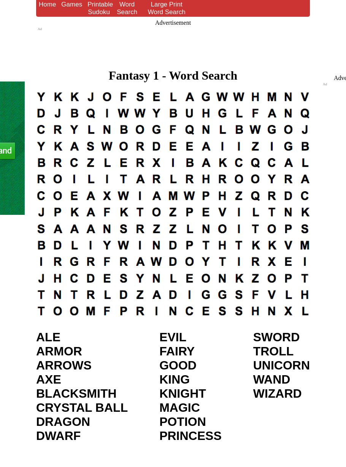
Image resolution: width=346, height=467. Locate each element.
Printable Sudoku (100, 8)
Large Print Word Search (167, 8)
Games (71, 4)
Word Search (127, 8)
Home (47, 4)
